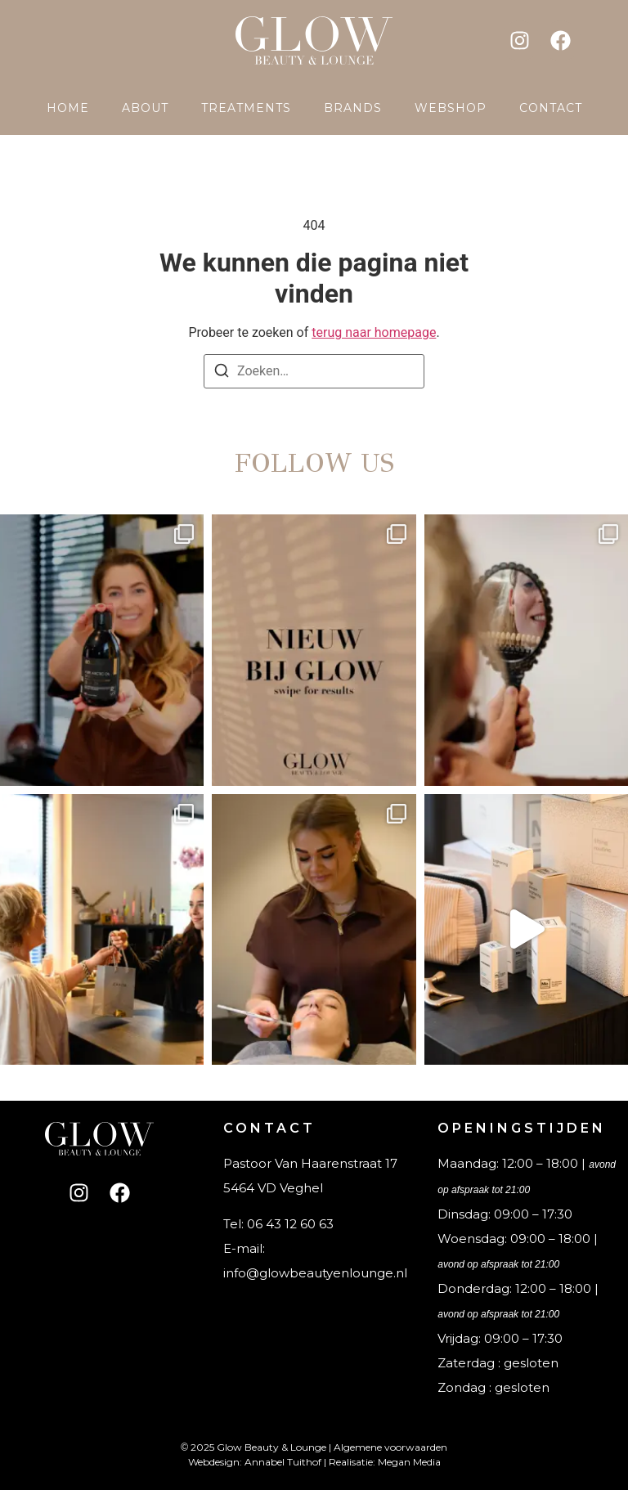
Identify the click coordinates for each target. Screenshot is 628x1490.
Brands (353, 108)
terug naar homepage (374, 332)
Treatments (246, 108)
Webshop (451, 108)
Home (68, 108)
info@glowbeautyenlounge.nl (315, 1273)
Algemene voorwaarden (390, 1447)
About (145, 108)
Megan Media (409, 1462)
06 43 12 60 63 (290, 1224)
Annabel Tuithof (282, 1462)
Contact (550, 108)
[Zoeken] (221, 373)
